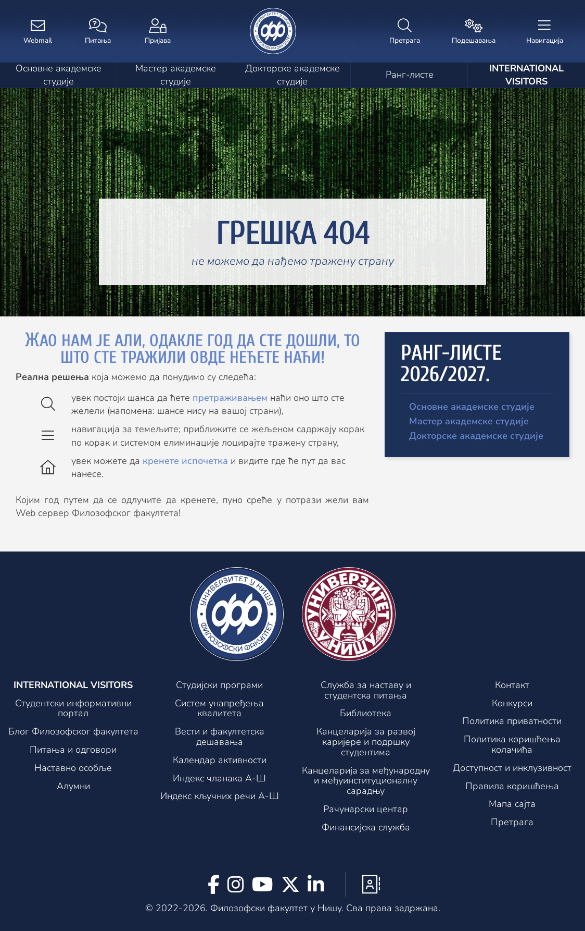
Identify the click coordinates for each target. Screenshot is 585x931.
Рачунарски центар (365, 809)
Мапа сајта (512, 804)
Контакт (512, 685)
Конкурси (512, 704)
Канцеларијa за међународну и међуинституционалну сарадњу (366, 781)
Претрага (512, 822)
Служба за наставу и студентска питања (366, 690)
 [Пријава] (157, 32)
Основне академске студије (58, 75)
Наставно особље (73, 768)
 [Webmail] (38, 32)
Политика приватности (512, 721)
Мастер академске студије (175, 75)
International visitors (526, 75)
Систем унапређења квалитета (219, 709)
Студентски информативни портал (73, 709)
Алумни (73, 786)
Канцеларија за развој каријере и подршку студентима (365, 742)
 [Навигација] (544, 32)
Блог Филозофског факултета (73, 732)
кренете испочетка (185, 461)
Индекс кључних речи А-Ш (219, 796)
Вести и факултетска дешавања (219, 737)
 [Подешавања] (473, 32)
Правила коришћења (512, 786)
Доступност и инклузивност (512, 768)
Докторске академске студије (292, 75)
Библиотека (365, 713)
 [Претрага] (405, 32)
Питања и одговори (73, 750)
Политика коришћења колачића (512, 744)
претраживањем (230, 397)
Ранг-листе (410, 74)
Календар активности (219, 760)
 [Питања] (97, 32)
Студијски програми (219, 685)
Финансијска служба (366, 828)
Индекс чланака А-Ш (219, 779)
